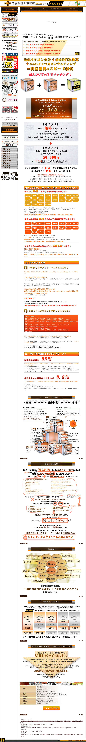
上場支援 (74, 727)
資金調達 (45, 727)
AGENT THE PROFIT (38, 721)
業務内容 (23, 727)
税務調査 (34, 727)
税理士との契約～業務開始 (35, 724)
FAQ (33, 731)
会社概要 (42, 734)
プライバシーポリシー (33, 734)
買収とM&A (63, 727)
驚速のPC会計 (67, 721)
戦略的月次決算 (59, 721)
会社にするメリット (26, 731)
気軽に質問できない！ (42, 688)
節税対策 (39, 727)
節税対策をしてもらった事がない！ (45, 700)
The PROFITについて (49, 721)
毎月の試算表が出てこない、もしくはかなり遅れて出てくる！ (52, 694)
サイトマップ (24, 734)
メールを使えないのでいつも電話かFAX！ (47, 691)
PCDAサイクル (38, 731)
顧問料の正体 (24, 724)
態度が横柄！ (40, 686)
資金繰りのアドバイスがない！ (44, 698)
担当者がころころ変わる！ (43, 703)
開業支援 (28, 727)
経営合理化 (56, 727)
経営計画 (50, 727)
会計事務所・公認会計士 (27, 721)
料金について (46, 724)
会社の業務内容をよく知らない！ (45, 689)
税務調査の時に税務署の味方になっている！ (48, 702)
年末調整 (69, 727)
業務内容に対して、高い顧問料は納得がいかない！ (49, 693)
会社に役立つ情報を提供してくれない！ (46, 696)
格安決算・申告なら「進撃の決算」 (54, 734)
